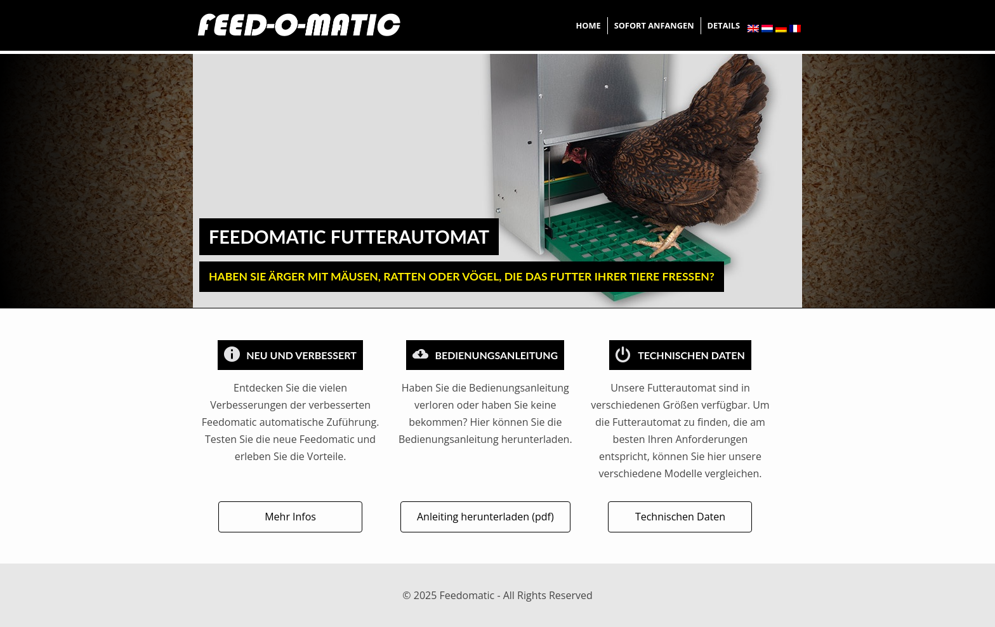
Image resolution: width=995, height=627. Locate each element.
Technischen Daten (680, 517)
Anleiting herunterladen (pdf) (485, 517)
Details (724, 25)
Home (588, 25)
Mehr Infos (290, 517)
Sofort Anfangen (654, 25)
